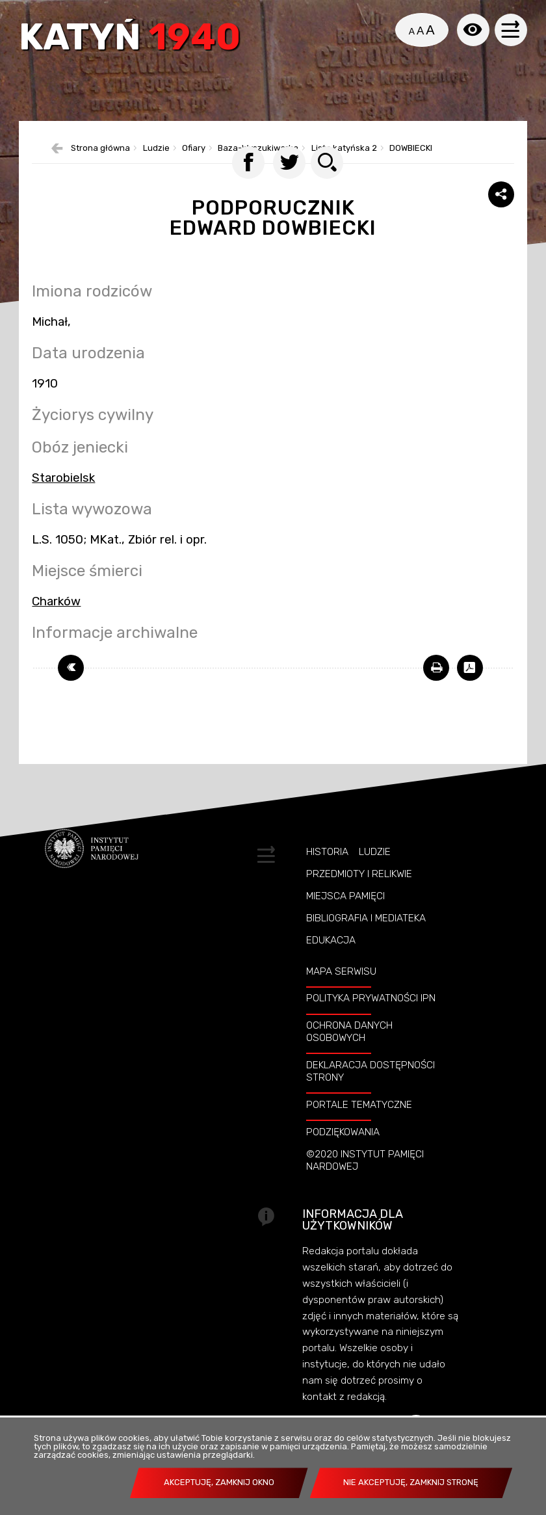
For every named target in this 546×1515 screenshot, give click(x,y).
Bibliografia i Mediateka (366, 940)
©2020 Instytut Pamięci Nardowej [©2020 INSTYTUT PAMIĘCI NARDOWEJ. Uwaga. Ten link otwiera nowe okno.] (365, 1182)
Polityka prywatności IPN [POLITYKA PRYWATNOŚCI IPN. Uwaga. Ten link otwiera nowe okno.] (371, 1021)
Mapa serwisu (341, 993)
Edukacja (331, 962)
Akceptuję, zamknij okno (219, 1482)
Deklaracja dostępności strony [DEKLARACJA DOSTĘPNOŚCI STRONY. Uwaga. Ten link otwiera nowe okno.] (370, 1093)
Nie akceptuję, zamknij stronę (410, 1482)
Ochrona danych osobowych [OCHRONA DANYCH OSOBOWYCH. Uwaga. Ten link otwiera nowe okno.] (349, 1054)
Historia (327, 874)
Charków (56, 623)
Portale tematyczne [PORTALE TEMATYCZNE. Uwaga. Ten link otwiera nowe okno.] (359, 1127)
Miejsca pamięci (345, 918)
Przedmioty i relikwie (359, 896)
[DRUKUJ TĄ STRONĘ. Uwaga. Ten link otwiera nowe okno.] (436, 690)
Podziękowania (343, 1154)
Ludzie (375, 874)
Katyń (133, 40)
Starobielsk (63, 500)
